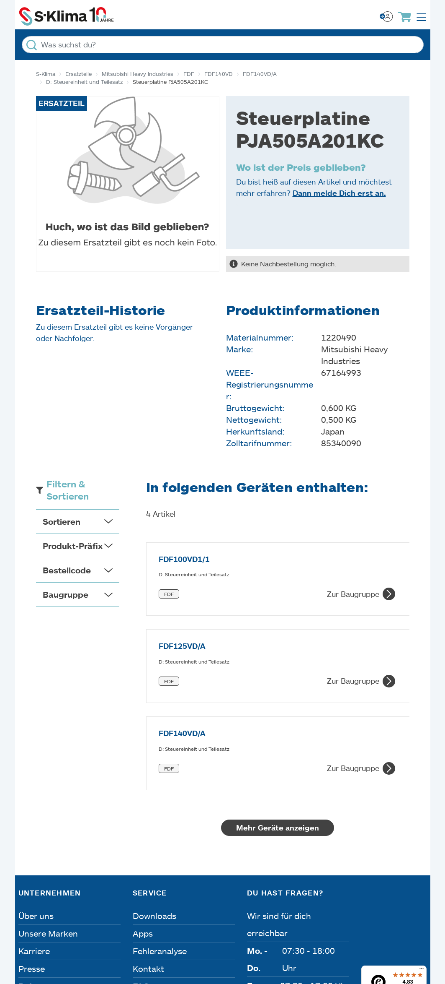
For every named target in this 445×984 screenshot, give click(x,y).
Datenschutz (108, 907)
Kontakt (148, 825)
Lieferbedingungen (388, 907)
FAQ (141, 843)
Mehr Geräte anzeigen (291, 684)
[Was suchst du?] (223, 44)
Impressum (42, 907)
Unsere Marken (48, 790)
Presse (31, 825)
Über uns (36, 773)
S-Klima (45, 73)
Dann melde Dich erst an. (339, 193)
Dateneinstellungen (188, 907)
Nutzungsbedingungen (289, 907)
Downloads (154, 773)
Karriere (34, 808)
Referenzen (40, 843)
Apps (143, 790)
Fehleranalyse (160, 808)
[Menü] (422, 828)
